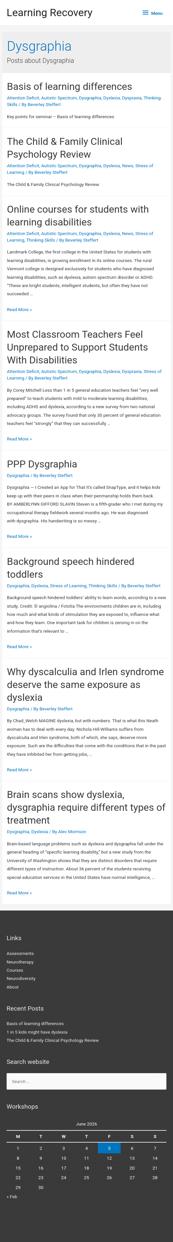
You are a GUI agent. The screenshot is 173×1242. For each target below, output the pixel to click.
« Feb (12, 1196)
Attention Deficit (23, 97)
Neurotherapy (20, 962)
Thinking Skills (40, 240)
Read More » (19, 309)
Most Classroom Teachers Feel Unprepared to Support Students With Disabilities (77, 347)
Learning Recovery (50, 12)
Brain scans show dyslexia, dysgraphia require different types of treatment (86, 807)
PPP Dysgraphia (42, 464)
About (12, 987)
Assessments (20, 953)
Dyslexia (111, 97)
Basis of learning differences (69, 86)
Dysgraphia (90, 97)
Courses (15, 970)
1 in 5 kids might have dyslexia (37, 1032)
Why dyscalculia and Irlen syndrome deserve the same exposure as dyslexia (85, 684)
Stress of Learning (68, 585)
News (127, 165)
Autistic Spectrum (59, 97)
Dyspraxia (132, 97)
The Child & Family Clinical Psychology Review (53, 1040)
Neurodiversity (21, 978)
